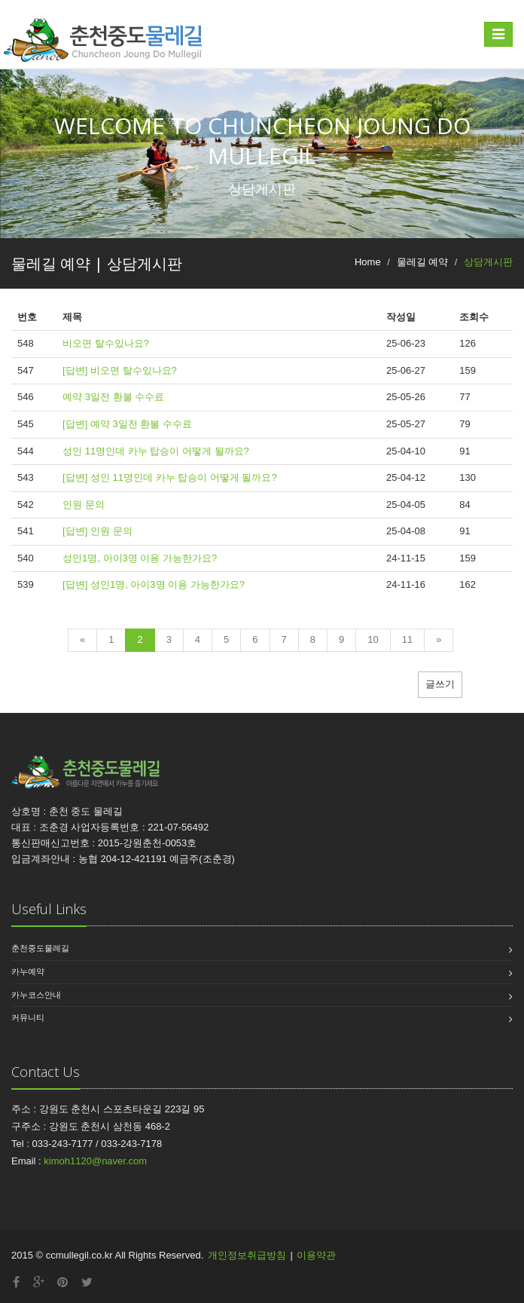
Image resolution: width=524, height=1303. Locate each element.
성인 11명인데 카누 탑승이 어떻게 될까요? (155, 451)
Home (368, 262)
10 (372, 639)
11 (407, 639)
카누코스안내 (36, 994)
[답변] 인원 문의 (97, 531)
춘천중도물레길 (40, 948)
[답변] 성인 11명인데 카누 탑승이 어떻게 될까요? (169, 477)
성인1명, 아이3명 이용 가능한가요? (139, 558)
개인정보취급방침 (247, 1255)
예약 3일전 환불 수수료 (113, 396)
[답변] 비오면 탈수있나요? (119, 370)
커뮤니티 (27, 1017)
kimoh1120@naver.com (95, 1161)
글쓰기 (440, 684)
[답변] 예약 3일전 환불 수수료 (127, 424)
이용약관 (316, 1255)
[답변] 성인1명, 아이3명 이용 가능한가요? (153, 584)
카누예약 (27, 971)
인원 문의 (83, 504)
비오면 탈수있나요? (105, 343)
